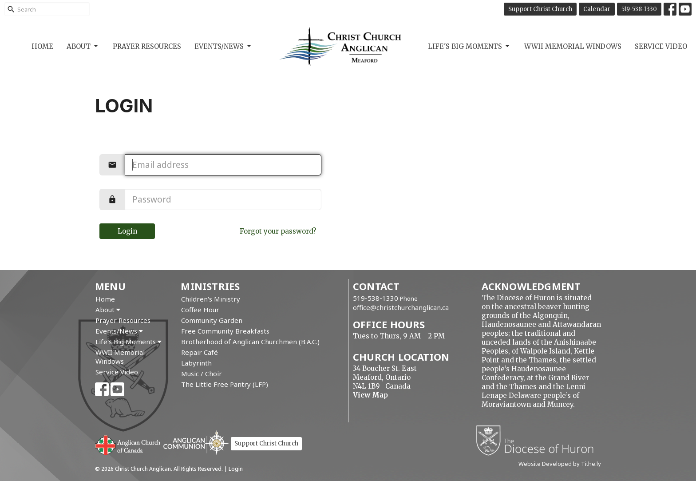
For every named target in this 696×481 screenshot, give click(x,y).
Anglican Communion (196, 442)
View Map (370, 395)
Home (42, 46)
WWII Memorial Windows (572, 46)
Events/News (223, 46)
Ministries (210, 286)
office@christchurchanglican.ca (401, 307)
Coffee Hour (200, 309)
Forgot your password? (278, 231)
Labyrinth (196, 362)
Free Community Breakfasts (225, 330)
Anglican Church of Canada (128, 444)
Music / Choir (201, 373)
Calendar (596, 9)
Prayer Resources (147, 46)
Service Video (661, 46)
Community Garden (211, 320)
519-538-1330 (639, 9)
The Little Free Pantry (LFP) (224, 384)
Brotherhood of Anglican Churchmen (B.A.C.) (250, 341)
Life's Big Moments (469, 46)
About (83, 46)
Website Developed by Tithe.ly (559, 463)
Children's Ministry (210, 298)
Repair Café (199, 352)
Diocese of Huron (538, 440)
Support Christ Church (540, 9)
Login (127, 231)
